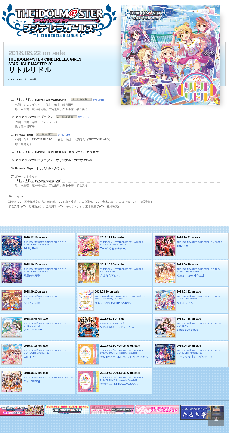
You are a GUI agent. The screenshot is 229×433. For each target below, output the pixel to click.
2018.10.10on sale (114, 272)
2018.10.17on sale (37, 272)
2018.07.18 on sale (191, 327)
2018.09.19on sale (191, 272)
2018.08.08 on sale (37, 327)
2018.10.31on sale (191, 245)
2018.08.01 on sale (114, 327)
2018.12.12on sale (37, 245)
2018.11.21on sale (114, 245)
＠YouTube (87, 99)
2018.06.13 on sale (37, 381)
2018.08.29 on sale (114, 300)
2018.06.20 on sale (191, 354)
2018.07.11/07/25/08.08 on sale (114, 354)
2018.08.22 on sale (191, 300)
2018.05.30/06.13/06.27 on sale (114, 381)
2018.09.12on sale (37, 300)
